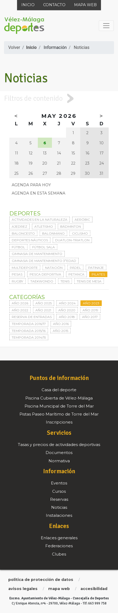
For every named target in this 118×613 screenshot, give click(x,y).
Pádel (75, 268)
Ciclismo (80, 233)
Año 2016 (61, 324)
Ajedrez (19, 226)
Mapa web (85, 4)
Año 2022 (20, 310)
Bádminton (70, 226)
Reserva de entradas (32, 317)
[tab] (59, 98)
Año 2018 (67, 317)
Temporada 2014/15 (29, 337)
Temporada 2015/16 (29, 331)
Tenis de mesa (89, 281)
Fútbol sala (43, 247)
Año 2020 (66, 310)
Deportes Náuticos (30, 240)
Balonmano (53, 233)
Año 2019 (90, 310)
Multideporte (25, 268)
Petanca (76, 274)
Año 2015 (60, 331)
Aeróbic (82, 220)
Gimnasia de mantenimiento (37, 254)
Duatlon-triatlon (72, 240)
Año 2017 (90, 317)
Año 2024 (67, 303)
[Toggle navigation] (106, 25)
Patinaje (96, 268)
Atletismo (43, 226)
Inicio (28, 4)
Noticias (81, 47)
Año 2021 (43, 310)
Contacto (54, 4)
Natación (54, 268)
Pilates (98, 274)
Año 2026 (20, 303)
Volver (14, 47)
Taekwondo (41, 281)
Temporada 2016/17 (29, 324)
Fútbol (18, 247)
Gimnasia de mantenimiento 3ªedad (44, 261)
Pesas (17, 274)
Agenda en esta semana (38, 193)
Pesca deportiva (45, 274)
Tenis (65, 281)
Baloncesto (23, 233)
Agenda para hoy (31, 185)
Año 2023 (91, 303)
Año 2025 (43, 303)
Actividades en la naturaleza (39, 220)
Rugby (17, 281)
